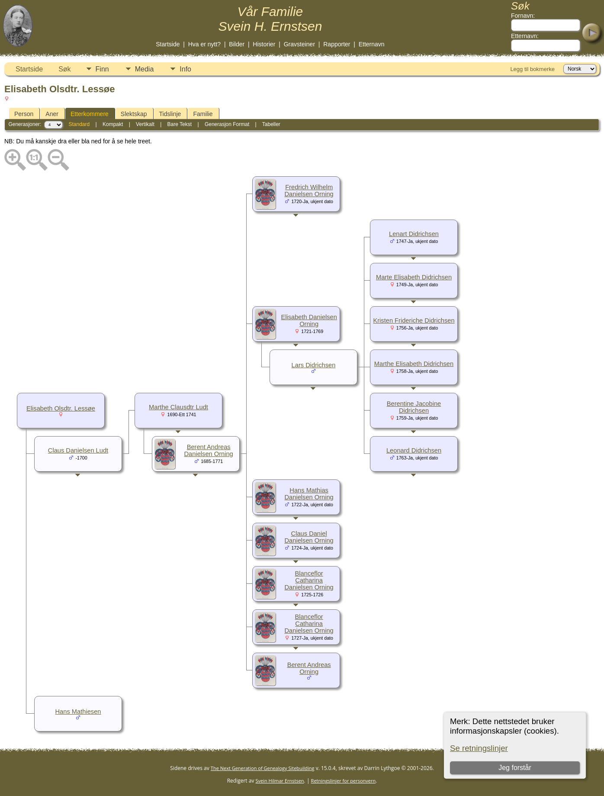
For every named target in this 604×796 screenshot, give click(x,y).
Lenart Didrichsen (414, 233)
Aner (51, 113)
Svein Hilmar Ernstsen (280, 780)
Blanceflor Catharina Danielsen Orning (309, 580)
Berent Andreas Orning (309, 668)
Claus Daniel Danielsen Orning (309, 537)
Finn (102, 69)
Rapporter (336, 44)
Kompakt (113, 124)
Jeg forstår (514, 767)
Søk (64, 69)
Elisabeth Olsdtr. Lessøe (60, 408)
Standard (79, 124)
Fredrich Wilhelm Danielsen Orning (309, 190)
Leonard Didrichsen (413, 450)
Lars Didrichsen (314, 365)
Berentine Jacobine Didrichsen (414, 407)
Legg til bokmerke (532, 69)
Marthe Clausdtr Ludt (178, 407)
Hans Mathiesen (78, 711)
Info (185, 69)
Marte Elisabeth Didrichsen (414, 277)
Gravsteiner (299, 44)
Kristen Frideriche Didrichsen (413, 320)
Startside (168, 44)
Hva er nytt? (204, 44)
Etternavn (372, 44)
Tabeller (271, 124)
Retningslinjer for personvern (343, 780)
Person (23, 113)
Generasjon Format (227, 124)
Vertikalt (145, 124)
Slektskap (134, 113)
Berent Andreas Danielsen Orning (208, 450)
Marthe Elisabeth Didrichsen (413, 363)
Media (144, 69)
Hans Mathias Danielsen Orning (309, 494)
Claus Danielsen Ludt (78, 450)
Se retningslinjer (479, 748)
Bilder (236, 44)
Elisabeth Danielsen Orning (309, 320)
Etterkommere (90, 113)
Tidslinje (170, 113)
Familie (202, 113)
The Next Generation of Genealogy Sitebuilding (263, 768)
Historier (264, 44)
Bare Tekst (179, 124)
